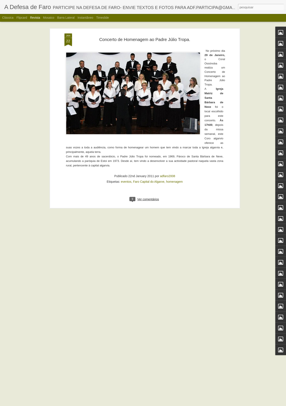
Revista (35, 17)
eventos (126, 115)
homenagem (174, 115)
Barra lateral (66, 17)
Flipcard (21, 17)
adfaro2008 (167, 109)
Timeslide (102, 17)
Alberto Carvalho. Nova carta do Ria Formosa (134, 401)
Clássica (7, 17)
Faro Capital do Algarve (148, 115)
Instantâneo (85, 17)
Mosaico (48, 17)
